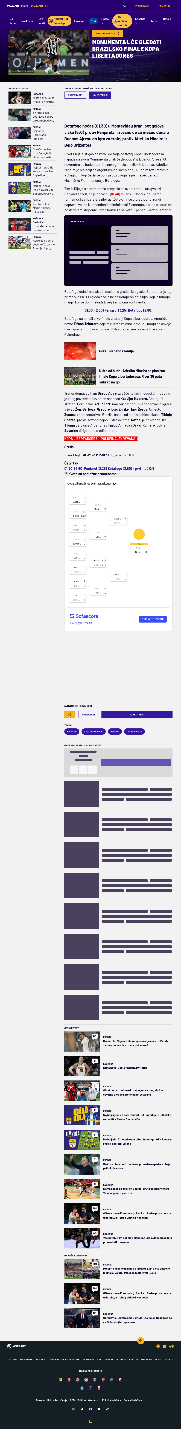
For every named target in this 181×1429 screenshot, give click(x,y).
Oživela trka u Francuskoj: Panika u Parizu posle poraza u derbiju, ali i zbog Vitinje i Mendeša (137, 1215)
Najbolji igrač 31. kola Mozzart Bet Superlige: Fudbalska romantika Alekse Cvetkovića (43, 171)
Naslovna (26, 1359)
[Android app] (158, 1346)
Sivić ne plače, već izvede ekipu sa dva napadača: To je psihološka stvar (43, 116)
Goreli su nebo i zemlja (116, 351)
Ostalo (169, 1359)
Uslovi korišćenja (57, 1400)
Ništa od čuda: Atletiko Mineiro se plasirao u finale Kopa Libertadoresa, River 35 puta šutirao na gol (133, 376)
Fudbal (37, 108)
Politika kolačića (111, 1400)
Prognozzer (142, 5)
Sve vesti (42, 1359)
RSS (72, 1400)
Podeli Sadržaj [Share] (107, 33)
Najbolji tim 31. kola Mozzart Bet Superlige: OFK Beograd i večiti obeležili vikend (43, 189)
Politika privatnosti (88, 1400)
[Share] (69, 714)
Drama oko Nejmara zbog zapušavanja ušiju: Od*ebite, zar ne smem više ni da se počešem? (136, 1043)
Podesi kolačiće (133, 1400)
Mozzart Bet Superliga (65, 1359)
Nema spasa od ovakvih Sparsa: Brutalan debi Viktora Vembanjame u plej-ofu (136, 1191)
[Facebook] (90, 1409)
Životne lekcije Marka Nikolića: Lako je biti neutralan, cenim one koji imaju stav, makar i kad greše (43, 208)
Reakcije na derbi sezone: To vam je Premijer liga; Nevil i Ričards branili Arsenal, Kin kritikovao (44, 244)
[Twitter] (82, 1409)
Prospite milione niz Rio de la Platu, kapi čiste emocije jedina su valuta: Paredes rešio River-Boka (136, 1270)
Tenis (158, 1359)
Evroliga (88, 1359)
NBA (99, 1359)
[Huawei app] (171, 1346)
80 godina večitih (127, 1359)
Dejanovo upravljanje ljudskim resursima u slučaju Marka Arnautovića (41, 135)
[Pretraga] (125, 5)
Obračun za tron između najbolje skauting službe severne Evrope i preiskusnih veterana (43, 153)
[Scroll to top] (140, 1340)
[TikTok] (107, 1409)
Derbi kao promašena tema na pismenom (43, 226)
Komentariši (100, 95)
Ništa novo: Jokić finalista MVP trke (43, 99)
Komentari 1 (75, 95)
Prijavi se (164, 5)
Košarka (38, 94)
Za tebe (12, 1359)
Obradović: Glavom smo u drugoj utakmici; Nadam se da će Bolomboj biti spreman (137, 1320)
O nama (40, 1400)
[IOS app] (164, 1346)
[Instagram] (73, 1409)
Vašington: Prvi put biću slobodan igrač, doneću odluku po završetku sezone (137, 1240)
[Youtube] (99, 1409)
